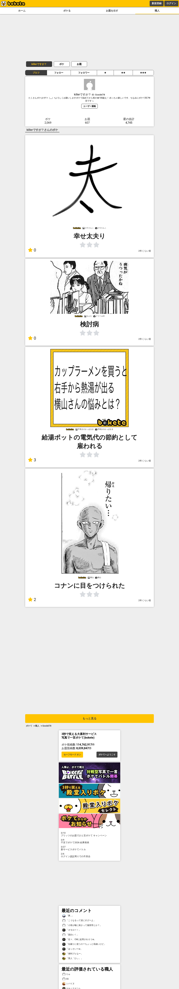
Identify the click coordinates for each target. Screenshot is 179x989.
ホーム (22, 10)
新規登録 (157, 3)
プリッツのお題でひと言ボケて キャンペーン (89, 834)
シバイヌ (68, 983)
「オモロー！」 (71, 930)
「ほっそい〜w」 (72, 949)
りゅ (66, 974)
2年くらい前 (144, 251)
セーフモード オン (72, 754)
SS (65, 979)
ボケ (61, 64)
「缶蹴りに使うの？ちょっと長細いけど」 (84, 944)
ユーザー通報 (89, 106)
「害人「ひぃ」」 (72, 958)
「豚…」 (68, 915)
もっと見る (89, 718)
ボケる (67, 10)
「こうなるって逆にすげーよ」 (78, 920)
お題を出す (112, 10)
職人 (157, 10)
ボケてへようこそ (107, 754)
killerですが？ (39, 64)
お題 (79, 64)
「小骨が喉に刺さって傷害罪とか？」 (82, 925)
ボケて (29, 726)
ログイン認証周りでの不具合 (89, 855)
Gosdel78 (46, 726)
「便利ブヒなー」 (72, 953)
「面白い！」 (70, 934)
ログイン (171, 3)
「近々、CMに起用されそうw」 (79, 939)
